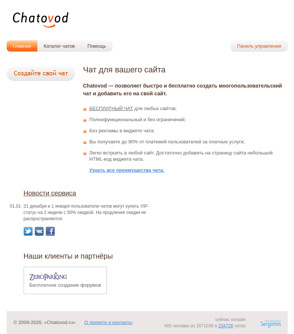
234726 (225, 325)
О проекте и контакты (108, 322)
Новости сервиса (50, 193)
